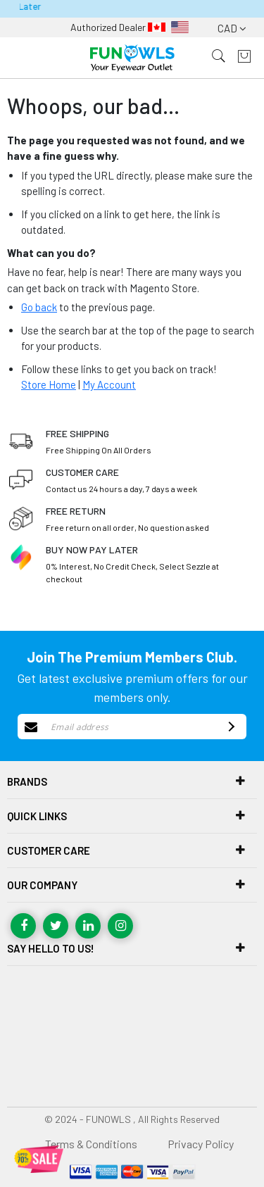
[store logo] (132, 58)
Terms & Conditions (91, 1143)
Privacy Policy (201, 1143)
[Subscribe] (229, 726)
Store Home (48, 384)
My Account (109, 384)
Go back (39, 307)
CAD (232, 28)
